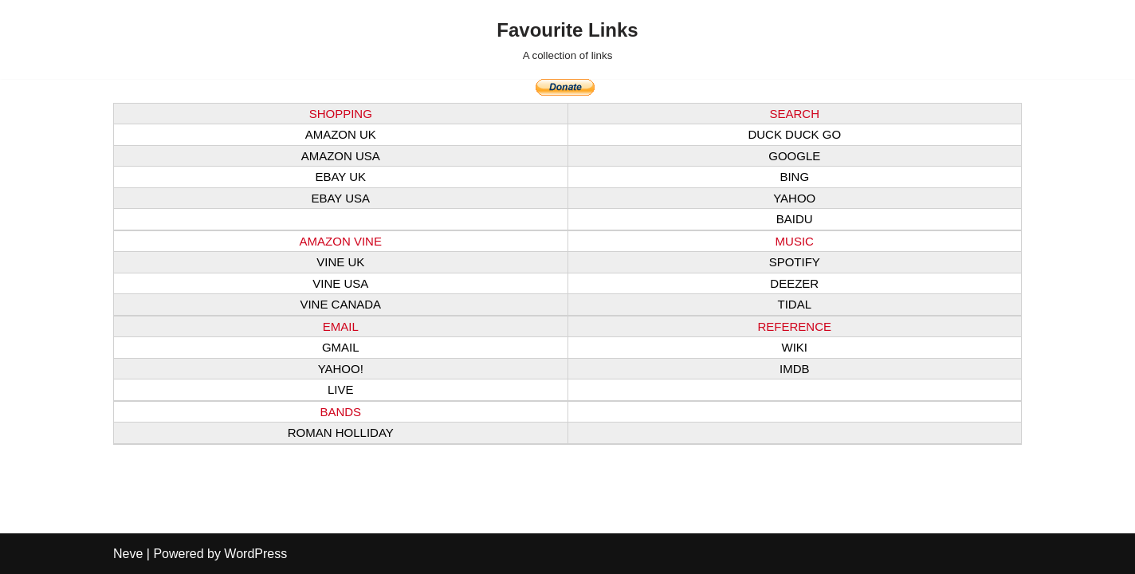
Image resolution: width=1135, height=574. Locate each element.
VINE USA (340, 283)
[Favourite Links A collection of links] (567, 39)
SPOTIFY (794, 262)
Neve (128, 553)
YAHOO (794, 198)
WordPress (255, 553)
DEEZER (794, 283)
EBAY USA (340, 198)
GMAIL (340, 347)
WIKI (795, 347)
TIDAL (794, 304)
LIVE (341, 389)
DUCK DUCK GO (794, 134)
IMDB (795, 368)
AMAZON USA (340, 156)
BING (794, 176)
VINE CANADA (340, 304)
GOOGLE (794, 156)
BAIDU (794, 219)
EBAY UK (340, 176)
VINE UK (340, 262)
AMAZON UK (340, 134)
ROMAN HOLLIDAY (341, 432)
